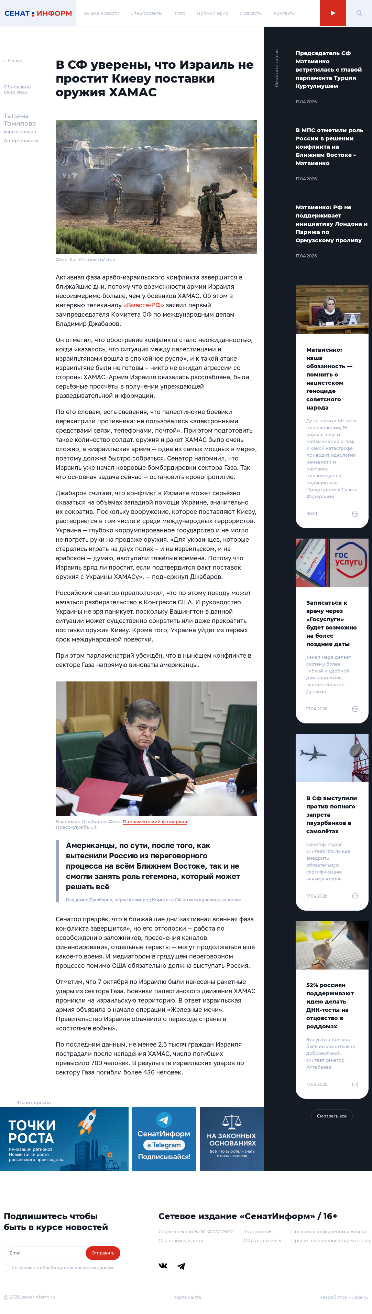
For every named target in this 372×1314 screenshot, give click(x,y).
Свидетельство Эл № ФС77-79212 (195, 1231)
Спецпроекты (146, 13)
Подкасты (251, 13)
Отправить (102, 1252)
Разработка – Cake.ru (344, 1297)
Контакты (285, 13)
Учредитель (257, 1231)
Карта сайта (187, 1297)
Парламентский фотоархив (155, 821)
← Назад (13, 60)
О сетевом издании (181, 1240)
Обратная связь (262, 1240)
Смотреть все (332, 1116)
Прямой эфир (213, 13)
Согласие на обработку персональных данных (62, 1267)
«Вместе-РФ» (143, 305)
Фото (179, 13)
